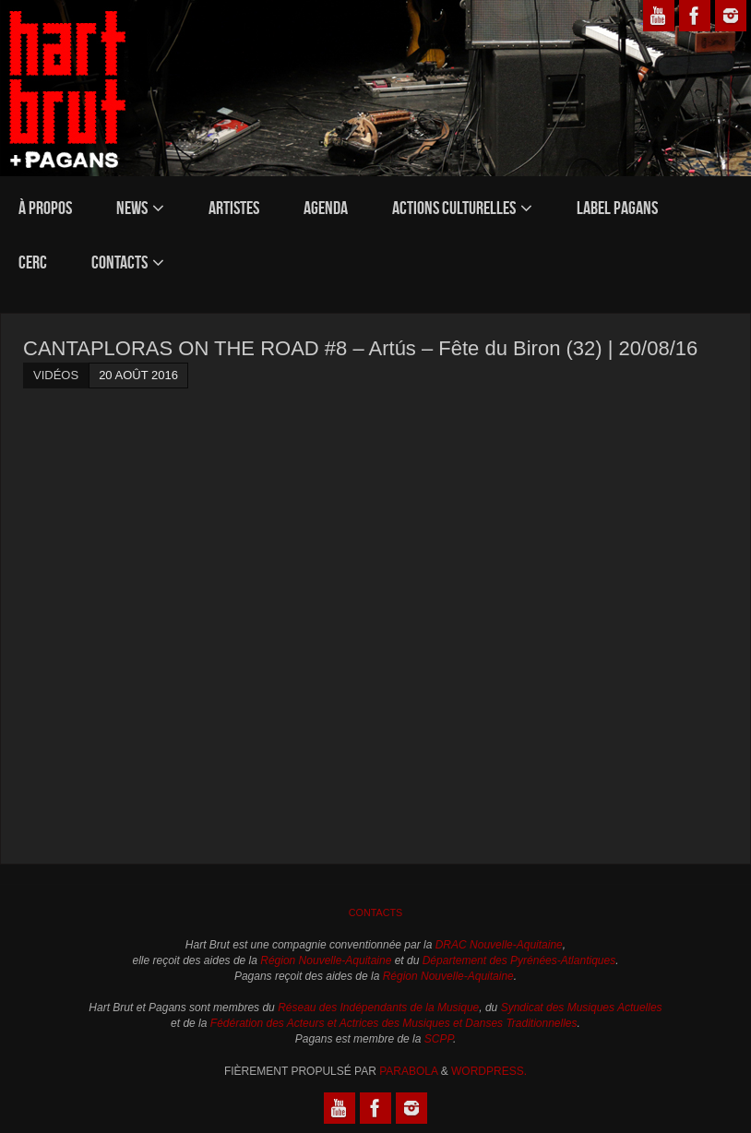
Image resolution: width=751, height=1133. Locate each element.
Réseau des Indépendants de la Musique (378, 1007)
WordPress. (489, 1071)
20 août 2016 (138, 375)
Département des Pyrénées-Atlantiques (519, 960)
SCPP (438, 1038)
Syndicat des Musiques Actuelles (581, 1007)
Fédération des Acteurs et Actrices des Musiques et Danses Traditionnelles (394, 1023)
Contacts (376, 912)
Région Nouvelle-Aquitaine (325, 960)
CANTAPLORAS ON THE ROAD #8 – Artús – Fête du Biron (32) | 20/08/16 (360, 348)
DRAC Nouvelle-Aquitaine (499, 944)
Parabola (408, 1071)
